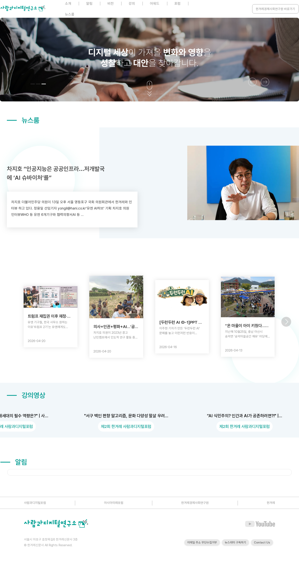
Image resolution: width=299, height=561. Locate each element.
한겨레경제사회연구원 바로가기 (275, 9)
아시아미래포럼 (113, 503)
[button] (265, 82)
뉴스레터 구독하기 (235, 542)
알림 (13, 462)
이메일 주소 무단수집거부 (202, 542)
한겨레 (271, 503)
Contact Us (262, 542)
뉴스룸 (69, 14)
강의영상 (26, 395)
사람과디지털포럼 (35, 503)
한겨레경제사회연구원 (195, 503)
